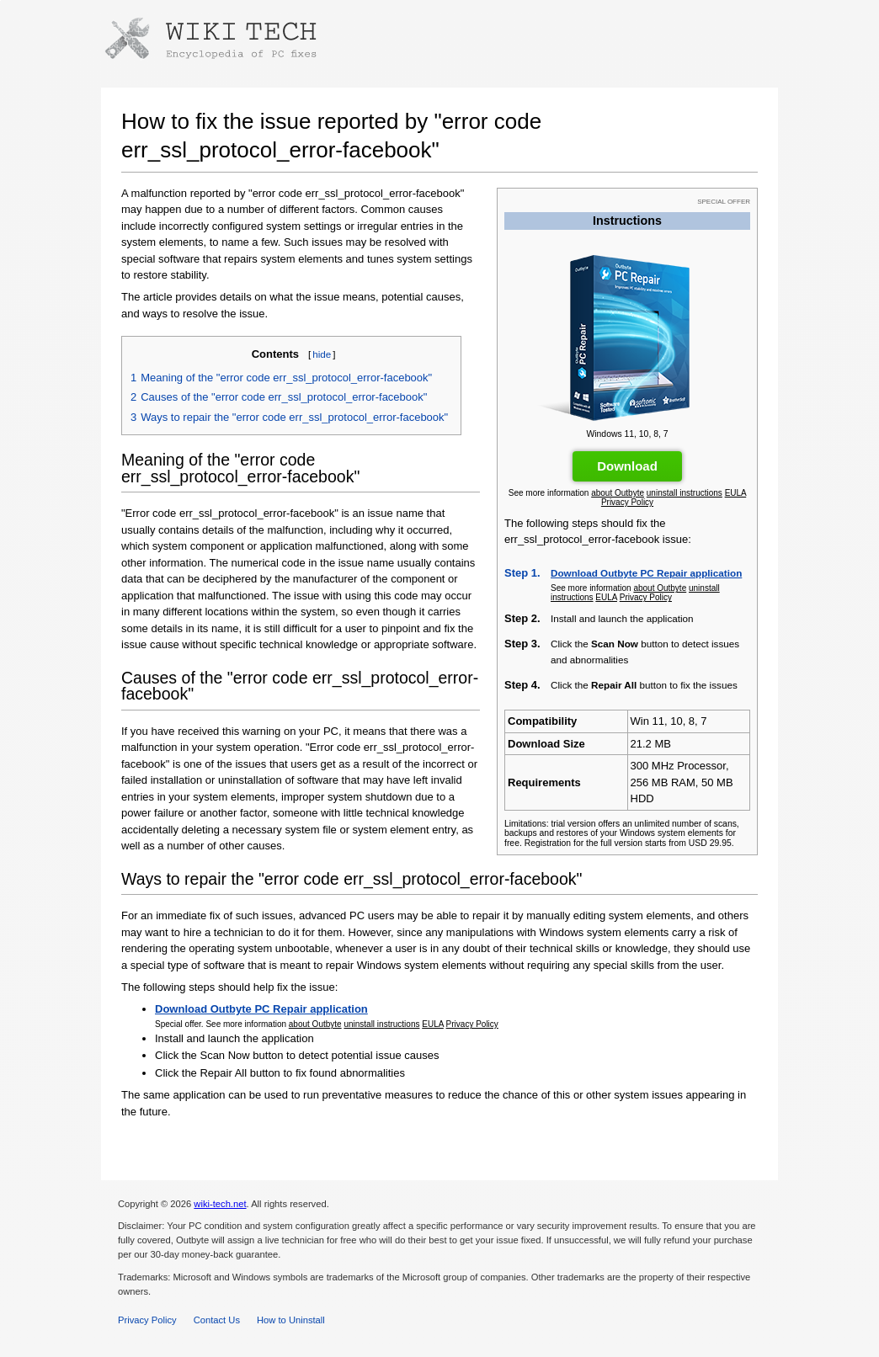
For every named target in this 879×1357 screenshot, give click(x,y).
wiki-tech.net (220, 1204)
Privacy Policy (627, 502)
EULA (736, 493)
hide (321, 354)
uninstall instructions (684, 493)
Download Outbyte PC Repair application (646, 572)
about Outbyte (617, 493)
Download (627, 466)
